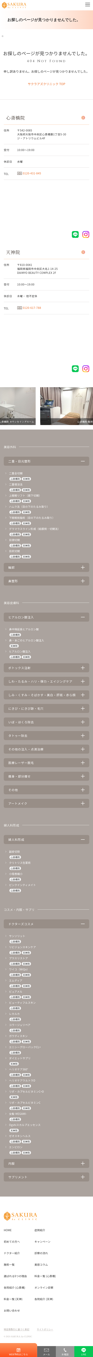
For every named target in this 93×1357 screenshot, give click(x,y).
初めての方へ (12, 1241)
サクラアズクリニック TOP (46, 84)
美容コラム (41, 1264)
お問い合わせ (12, 1310)
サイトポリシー (45, 1329)
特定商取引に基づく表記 (16, 1329)
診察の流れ (41, 1253)
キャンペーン (43, 1241)
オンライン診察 (44, 1287)
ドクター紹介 (12, 1253)
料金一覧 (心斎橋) (45, 1276)
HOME (8, 1230)
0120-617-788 (29, 308)
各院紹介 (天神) (44, 1299)
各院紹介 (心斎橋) (14, 1287)
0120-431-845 (29, 173)
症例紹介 (40, 1230)
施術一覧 (9, 1264)
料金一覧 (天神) (13, 1299)
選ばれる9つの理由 (15, 1276)
